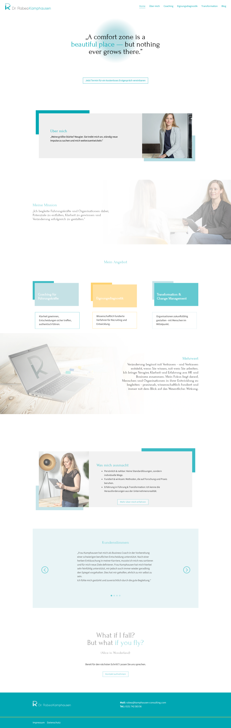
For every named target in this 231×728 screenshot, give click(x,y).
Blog (223, 6)
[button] (44, 570)
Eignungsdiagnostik (187, 6)
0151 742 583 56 (133, 706)
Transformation (209, 6)
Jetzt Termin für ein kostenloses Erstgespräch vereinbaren (115, 80)
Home (142, 6)
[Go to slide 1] (111, 595)
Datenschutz (54, 722)
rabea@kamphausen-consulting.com (146, 703)
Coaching (168, 6)
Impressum (39, 722)
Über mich (154, 6)
